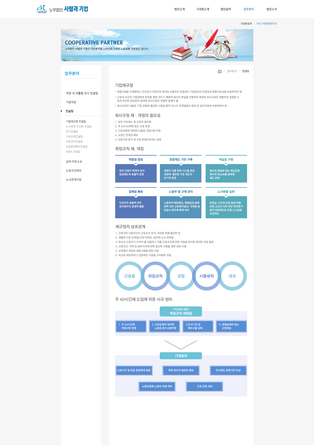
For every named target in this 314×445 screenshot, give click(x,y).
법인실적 (225, 9)
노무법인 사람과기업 (62, 9)
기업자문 (83, 102)
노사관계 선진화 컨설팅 (79, 126)
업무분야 (248, 9)
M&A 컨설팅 (73, 151)
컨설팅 (83, 111)
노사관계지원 (83, 179)
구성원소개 (202, 9)
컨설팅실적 (246, 23)
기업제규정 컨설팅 (76, 121)
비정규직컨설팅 (74, 141)
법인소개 (179, 9)
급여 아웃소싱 (83, 161)
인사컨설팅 (72, 131)
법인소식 (271, 9)
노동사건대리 (83, 170)
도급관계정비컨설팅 (77, 146)
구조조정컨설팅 (74, 136)
